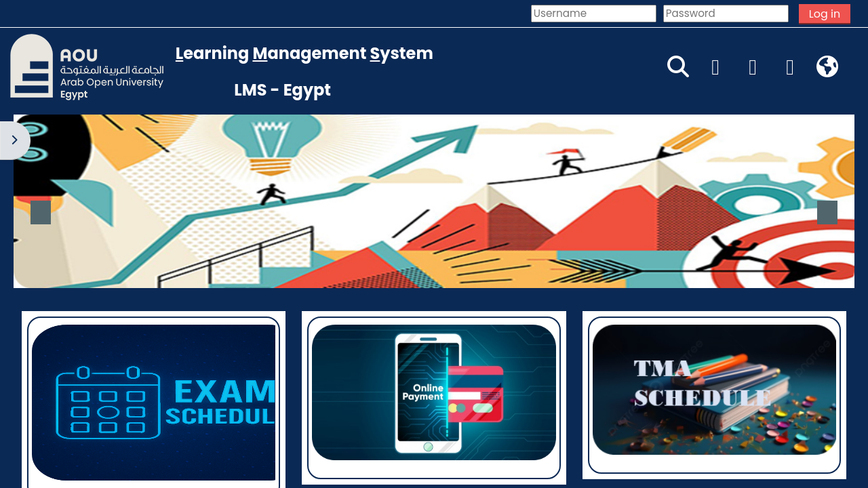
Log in (824, 14)
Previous (41, 212)
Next (827, 212)
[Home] (87, 66)
